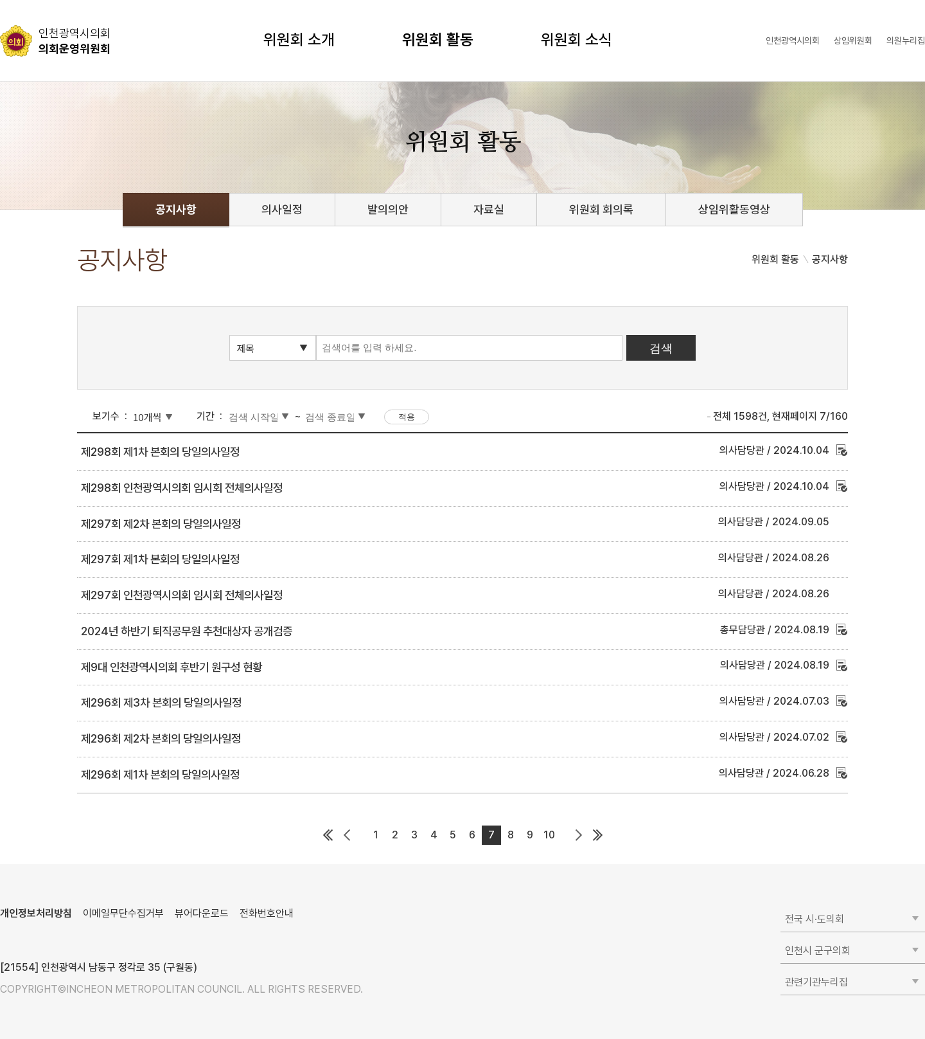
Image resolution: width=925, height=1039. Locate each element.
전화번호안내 (267, 913)
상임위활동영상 (734, 209)
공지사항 (176, 209)
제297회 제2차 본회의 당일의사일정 (161, 523)
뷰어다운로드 (202, 913)
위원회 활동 (437, 39)
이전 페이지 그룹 (347, 835)
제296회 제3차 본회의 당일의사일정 (161, 702)
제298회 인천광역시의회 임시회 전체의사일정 (182, 487)
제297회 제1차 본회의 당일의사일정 (160, 559)
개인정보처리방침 (36, 913)
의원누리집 (905, 40)
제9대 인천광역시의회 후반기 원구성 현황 (171, 667)
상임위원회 (853, 40)
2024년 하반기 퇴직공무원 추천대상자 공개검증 (186, 631)
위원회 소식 (576, 39)
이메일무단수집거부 (123, 913)
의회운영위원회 (74, 40)
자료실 (488, 209)
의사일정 (282, 209)
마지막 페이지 (597, 835)
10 (549, 835)
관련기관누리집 (816, 982)
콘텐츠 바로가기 (33, 0)
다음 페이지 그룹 (578, 835)
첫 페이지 (327, 835)
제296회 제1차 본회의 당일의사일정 (160, 774)
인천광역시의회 (793, 40)
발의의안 (388, 209)
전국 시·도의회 (814, 919)
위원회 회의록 (601, 209)
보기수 (105, 416)
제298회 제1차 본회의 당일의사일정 (160, 451)
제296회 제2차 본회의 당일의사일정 (161, 738)
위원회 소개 (299, 39)
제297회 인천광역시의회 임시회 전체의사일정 (182, 595)
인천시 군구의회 (817, 950)
